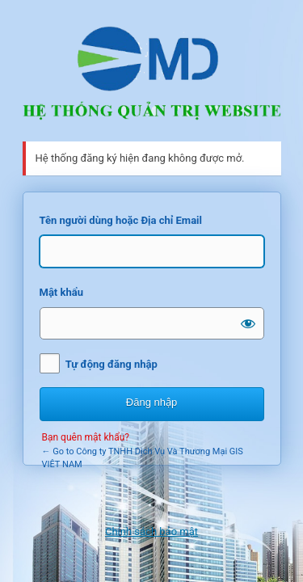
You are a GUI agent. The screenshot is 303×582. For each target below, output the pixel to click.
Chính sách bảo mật (151, 531)
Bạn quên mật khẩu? (85, 437)
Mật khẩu (61, 292)
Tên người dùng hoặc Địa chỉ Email (121, 220)
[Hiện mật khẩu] (248, 323)
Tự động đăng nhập (111, 364)
